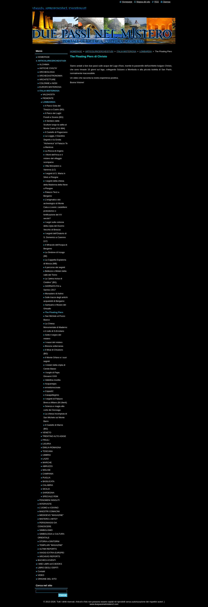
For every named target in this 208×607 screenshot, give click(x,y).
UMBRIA (47, 455)
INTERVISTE (45, 504)
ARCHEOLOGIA (47, 72)
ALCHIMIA (44, 64)
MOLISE (46, 470)
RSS (156, 1)
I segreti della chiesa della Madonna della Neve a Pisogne (55, 185)
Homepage (127, 1)
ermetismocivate (52, 387)
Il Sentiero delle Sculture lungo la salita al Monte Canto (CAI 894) (55, 125)
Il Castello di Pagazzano (56, 132)
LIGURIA (47, 443)
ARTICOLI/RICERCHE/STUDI (99, 51)
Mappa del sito (143, 1)
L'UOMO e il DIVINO (48, 507)
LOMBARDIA (145, 51)
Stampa (166, 1)
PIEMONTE (48, 98)
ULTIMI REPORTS (48, 549)
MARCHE (47, 462)
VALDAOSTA (49, 94)
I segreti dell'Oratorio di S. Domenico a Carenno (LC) (54, 237)
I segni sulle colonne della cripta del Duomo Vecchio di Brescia (53, 226)
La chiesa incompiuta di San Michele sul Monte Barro (55, 417)
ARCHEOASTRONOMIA (50, 76)
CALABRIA (48, 485)
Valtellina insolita (52, 380)
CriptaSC (49, 391)
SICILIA (46, 489)
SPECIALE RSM (50, 496)
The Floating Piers (54, 312)
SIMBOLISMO (46, 530)
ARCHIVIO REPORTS (49, 556)
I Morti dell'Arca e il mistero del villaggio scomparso (53, 158)
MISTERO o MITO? (48, 519)
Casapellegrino (52, 395)
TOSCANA (48, 451)
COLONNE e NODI (48, 83)
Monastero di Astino (54, 293)
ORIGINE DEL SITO (47, 579)
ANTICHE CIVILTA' (48, 68)
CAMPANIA (48, 473)
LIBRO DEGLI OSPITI (48, 567)
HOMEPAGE (76, 51)
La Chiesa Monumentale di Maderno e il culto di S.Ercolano (55, 327)
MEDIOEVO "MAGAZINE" (51, 515)
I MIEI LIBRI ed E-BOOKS (50, 564)
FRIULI (46, 440)
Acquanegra (50, 383)
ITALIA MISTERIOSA (126, 51)
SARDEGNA (48, 492)
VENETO (47, 432)
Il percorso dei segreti (55, 267)
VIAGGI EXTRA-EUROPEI (51, 552)
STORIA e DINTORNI (49, 541)
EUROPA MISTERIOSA (50, 87)
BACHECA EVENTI (47, 560)
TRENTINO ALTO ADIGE (54, 436)
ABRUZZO (48, 466)
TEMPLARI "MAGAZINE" (51, 545)
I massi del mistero (54, 342)
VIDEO (41, 575)
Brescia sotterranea (54, 346)
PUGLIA (46, 477)
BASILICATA (48, 481)
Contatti (41, 571)
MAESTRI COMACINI (49, 511)
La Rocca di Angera (54, 151)
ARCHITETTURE (47, 79)
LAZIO (46, 458)
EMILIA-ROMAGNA (52, 447)
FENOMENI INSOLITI (49, 500)
